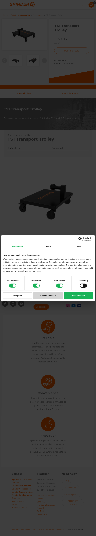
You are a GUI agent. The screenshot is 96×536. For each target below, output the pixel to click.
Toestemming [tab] (17, 246)
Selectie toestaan (48, 295)
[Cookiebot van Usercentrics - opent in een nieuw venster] (82, 239)
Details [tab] (48, 246)
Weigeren (17, 295)
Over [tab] (79, 246)
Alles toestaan (78, 295)
